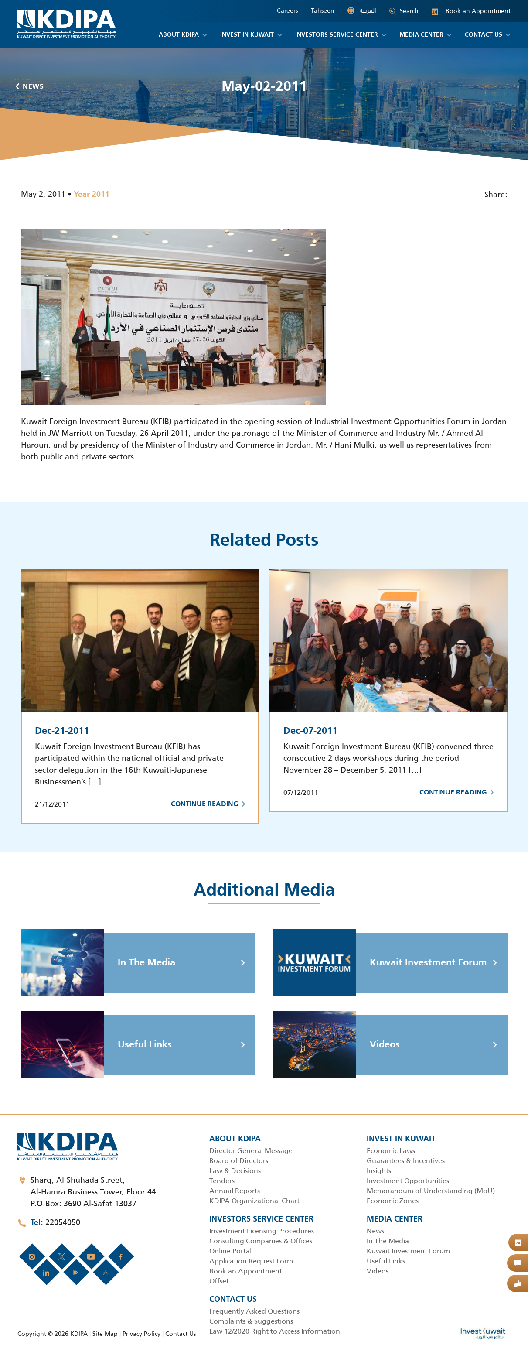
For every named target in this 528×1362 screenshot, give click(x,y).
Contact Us (180, 1333)
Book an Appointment (471, 11)
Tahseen (322, 10)
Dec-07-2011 (310, 731)
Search (404, 11)
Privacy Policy (141, 1333)
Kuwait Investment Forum (380, 963)
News (30, 86)
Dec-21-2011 (62, 731)
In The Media (98, 963)
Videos (336, 1045)
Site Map (105, 1333)
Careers (287, 10)
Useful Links (96, 1045)
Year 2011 (91, 194)
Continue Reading (208, 804)
